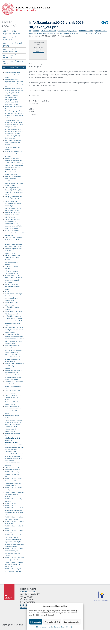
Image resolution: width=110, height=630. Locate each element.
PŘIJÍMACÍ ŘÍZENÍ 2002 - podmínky (12, 308)
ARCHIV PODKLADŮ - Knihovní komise (14, 527)
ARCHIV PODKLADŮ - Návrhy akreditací (13, 500)
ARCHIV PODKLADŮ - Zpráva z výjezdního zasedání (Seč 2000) (14, 474)
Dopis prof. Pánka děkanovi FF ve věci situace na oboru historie (14, 240)
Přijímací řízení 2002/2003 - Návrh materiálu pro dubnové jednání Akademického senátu (13, 410)
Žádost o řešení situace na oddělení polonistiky (12, 173)
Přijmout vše (35, 622)
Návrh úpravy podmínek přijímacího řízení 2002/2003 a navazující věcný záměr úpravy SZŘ (14, 83)
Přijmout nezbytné (52, 622)
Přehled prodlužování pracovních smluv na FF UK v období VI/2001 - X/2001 (13, 226)
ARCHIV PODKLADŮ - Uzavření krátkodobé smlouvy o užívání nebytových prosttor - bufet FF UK (14, 511)
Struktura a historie (48, 30)
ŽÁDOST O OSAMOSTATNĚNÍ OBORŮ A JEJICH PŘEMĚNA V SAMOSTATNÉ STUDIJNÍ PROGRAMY (13, 279)
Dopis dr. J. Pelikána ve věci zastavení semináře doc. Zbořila (13, 397)
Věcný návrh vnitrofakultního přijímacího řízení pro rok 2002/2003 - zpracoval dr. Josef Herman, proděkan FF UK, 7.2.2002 (14, 144)
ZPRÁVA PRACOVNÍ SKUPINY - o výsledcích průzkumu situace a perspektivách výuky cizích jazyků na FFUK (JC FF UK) (14, 132)
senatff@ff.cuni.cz (38, 52)
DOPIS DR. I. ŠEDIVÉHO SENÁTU (11, 263)
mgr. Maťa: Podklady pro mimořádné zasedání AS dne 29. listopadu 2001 (14, 233)
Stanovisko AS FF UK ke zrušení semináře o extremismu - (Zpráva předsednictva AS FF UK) (14, 385)
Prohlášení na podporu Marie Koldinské (13, 250)
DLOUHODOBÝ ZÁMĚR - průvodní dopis (12, 299)
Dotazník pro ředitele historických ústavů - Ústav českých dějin (13, 203)
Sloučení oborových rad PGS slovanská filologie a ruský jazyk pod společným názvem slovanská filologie (14, 448)
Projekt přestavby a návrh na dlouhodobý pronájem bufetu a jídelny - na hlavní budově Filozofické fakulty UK (14, 423)
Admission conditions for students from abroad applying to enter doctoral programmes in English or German (14, 123)
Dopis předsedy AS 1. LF (12, 467)
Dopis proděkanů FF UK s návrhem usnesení (12, 392)
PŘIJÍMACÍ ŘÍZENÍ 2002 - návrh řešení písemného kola (14, 313)
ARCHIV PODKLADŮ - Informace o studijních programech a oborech (14, 494)
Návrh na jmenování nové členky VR (12, 464)
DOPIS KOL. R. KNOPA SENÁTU (11, 268)
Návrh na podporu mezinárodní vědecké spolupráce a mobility (14, 366)
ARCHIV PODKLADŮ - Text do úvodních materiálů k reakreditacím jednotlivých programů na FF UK (13, 482)
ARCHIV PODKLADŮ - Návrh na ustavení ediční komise (14, 518)
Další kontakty (26, 605)
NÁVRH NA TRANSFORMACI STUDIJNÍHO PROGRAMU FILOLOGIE (13, 257)
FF (30, 30)
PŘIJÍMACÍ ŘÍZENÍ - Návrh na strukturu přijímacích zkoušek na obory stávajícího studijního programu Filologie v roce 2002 (14, 320)
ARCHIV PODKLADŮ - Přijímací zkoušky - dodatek (14, 489)
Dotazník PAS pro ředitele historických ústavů (12, 220)
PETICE (7, 291)
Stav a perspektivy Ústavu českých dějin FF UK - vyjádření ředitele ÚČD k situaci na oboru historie (14, 191)
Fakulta (36, 30)
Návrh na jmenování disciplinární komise (11, 430)
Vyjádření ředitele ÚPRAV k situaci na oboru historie (13, 209)
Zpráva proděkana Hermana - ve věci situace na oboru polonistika (13, 154)
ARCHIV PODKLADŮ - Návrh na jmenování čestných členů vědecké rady (14, 564)
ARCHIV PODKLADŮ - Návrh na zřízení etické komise (14, 532)
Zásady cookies (41, 627)
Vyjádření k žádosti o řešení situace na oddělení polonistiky (13, 179)
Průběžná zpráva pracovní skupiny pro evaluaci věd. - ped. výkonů (14, 75)
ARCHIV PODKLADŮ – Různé (88, 33)
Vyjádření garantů (10, 217)
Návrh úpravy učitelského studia (12, 417)
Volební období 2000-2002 (47, 33)
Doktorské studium (10, 138)
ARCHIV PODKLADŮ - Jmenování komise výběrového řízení (14, 559)
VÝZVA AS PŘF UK (10, 253)
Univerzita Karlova (28, 591)
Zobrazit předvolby (72, 622)
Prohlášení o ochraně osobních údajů (60, 627)
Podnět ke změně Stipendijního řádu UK (14, 295)
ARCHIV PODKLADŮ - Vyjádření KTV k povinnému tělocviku (14, 570)
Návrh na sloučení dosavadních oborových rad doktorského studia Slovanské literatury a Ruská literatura (14, 457)
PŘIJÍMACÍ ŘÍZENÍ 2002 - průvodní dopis (12, 304)
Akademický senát (86, 30)
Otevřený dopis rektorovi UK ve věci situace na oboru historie (14, 245)
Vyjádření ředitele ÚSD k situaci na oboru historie (14, 184)
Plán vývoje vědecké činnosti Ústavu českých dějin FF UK (13, 198)
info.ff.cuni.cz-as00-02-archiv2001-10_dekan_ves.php (13, 440)
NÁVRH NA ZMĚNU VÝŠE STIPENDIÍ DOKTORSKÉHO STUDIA (12, 287)
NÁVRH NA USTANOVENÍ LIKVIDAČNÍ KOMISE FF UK (12, 272)
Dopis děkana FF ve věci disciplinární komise (12, 403)
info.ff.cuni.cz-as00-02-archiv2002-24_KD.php (11, 103)
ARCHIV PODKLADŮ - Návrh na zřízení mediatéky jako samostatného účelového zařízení (14, 552)
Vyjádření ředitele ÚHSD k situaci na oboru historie (12, 214)
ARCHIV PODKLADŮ (9, 24)
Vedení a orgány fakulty (67, 30)
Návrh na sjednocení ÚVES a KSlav (13, 435)
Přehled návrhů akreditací (12, 469)
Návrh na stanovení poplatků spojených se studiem (13, 371)
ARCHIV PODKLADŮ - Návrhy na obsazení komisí (14, 523)
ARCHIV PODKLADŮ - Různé (12, 67)
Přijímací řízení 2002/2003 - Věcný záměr (13, 347)
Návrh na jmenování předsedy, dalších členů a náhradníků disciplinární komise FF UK (14, 377)
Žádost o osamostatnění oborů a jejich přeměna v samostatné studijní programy (14, 330)
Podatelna (24, 607)
